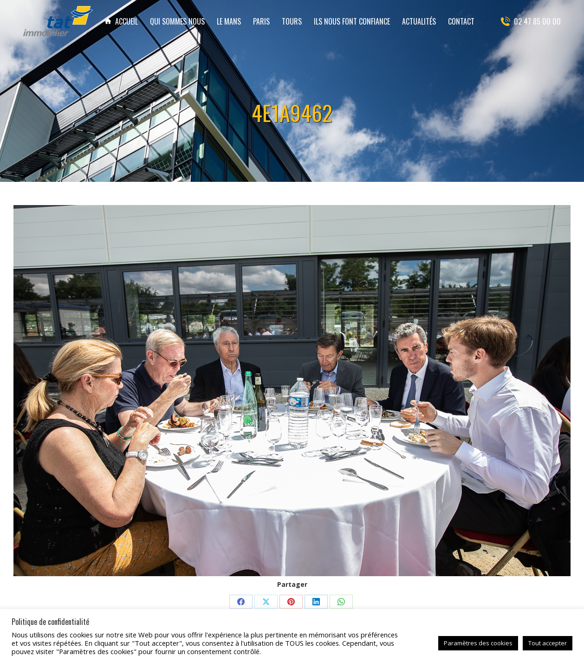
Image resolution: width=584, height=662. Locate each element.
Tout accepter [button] (547, 643)
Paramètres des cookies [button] (478, 643)
